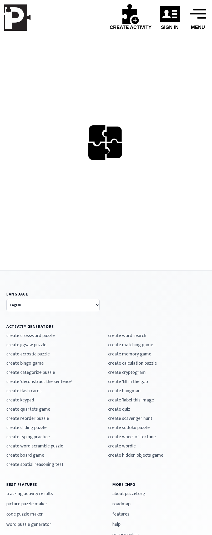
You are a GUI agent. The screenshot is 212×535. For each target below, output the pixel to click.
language (17, 294)
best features (21, 484)
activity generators (30, 326)
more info (123, 484)
